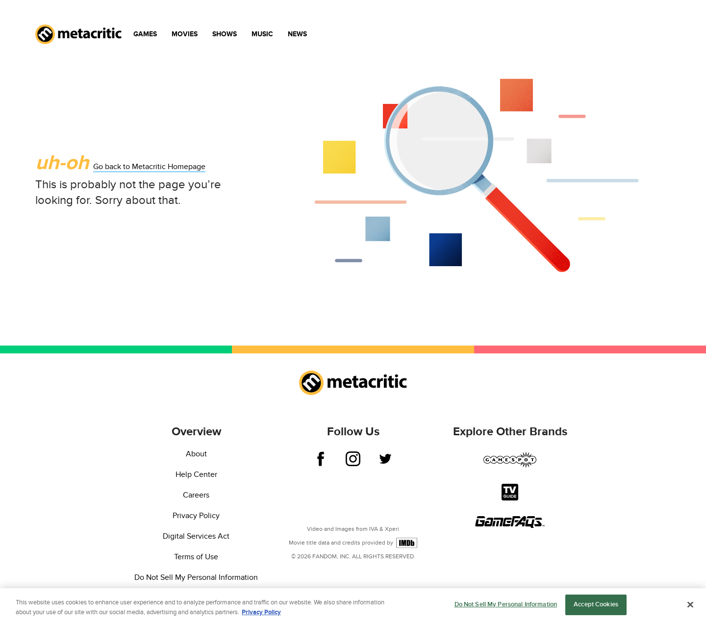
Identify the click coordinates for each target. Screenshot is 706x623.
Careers (196, 495)
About (196, 454)
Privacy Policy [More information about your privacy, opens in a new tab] (261, 613)
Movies (185, 34)
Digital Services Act (196, 536)
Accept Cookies (596, 606)
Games (145, 34)
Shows (224, 34)
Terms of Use (196, 557)
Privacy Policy (196, 516)
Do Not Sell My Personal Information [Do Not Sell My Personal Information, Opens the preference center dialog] (505, 606)
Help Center (196, 474)
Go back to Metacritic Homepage (149, 167)
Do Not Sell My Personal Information (196, 577)
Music (262, 34)
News (297, 34)
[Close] (690, 605)
